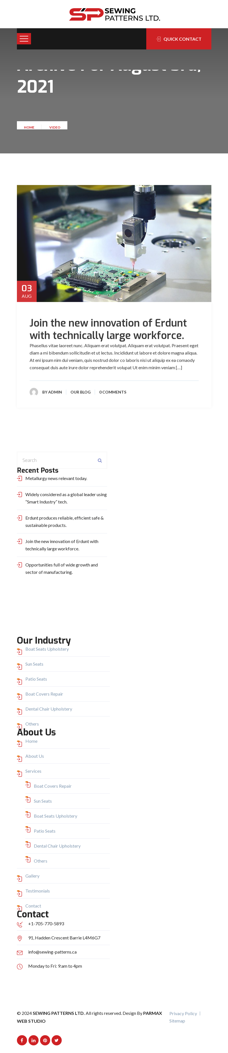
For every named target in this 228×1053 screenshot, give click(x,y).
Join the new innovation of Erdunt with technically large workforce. (108, 330)
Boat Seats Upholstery (47, 649)
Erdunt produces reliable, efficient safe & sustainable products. (64, 521)
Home (30, 129)
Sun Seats (34, 663)
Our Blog (80, 392)
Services (33, 771)
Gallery (32, 875)
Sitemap (177, 1020)
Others (32, 723)
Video (54, 129)
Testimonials (37, 890)
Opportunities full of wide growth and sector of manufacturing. (61, 568)
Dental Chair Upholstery (48, 708)
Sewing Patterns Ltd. (59, 1013)
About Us (34, 756)
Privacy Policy (183, 1013)
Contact (33, 905)
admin (55, 392)
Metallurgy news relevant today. (56, 478)
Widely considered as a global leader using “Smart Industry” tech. (66, 498)
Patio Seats (36, 678)
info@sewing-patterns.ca (52, 951)
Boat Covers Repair (44, 693)
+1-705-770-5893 (46, 923)
